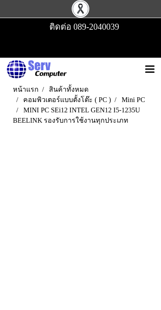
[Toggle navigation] (149, 69)
